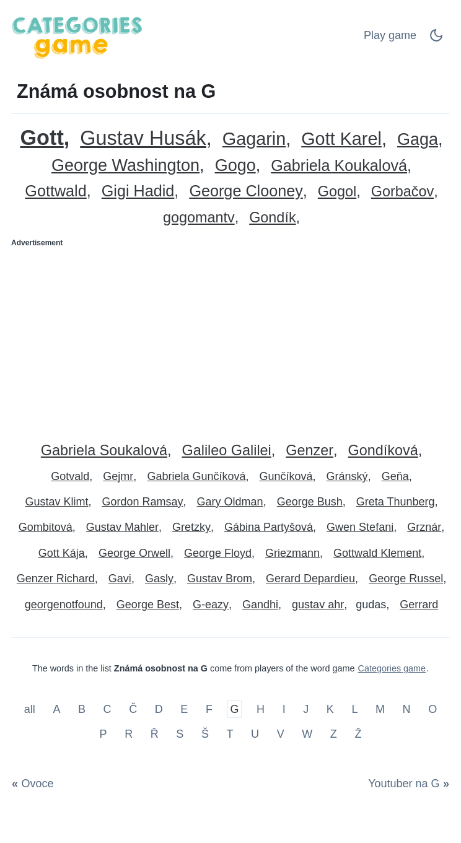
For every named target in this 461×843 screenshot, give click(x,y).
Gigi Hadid (138, 191)
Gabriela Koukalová (339, 166)
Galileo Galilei (226, 450)
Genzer (309, 450)
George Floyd (218, 553)
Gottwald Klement (377, 553)
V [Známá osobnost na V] (280, 733)
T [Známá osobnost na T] (230, 733)
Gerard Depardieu (310, 578)
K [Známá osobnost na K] (330, 709)
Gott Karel (341, 139)
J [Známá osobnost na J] (306, 709)
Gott (42, 138)
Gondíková (383, 450)
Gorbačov (402, 192)
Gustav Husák (143, 138)
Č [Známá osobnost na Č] (133, 709)
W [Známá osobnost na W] (307, 733)
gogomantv (199, 218)
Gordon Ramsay (142, 502)
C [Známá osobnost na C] (107, 709)
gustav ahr (318, 604)
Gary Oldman (230, 502)
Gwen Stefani (360, 527)
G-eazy (211, 604)
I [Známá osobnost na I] (284, 709)
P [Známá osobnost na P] (103, 733)
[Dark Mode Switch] (436, 39)
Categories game (392, 668)
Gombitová (45, 527)
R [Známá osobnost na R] (129, 733)
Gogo (235, 166)
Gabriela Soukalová (104, 450)
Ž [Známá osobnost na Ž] (357, 733)
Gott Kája (61, 553)
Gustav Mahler (122, 527)
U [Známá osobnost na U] (255, 733)
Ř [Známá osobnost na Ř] (155, 733)
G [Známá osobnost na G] (234, 709)
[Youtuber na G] (406, 783)
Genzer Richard (56, 578)
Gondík (272, 218)
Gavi (119, 578)
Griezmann (292, 553)
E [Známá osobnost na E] (184, 709)
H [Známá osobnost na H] (261, 709)
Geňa (395, 476)
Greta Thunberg (395, 502)
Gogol (337, 192)
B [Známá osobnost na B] (82, 709)
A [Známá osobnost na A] (56, 709)
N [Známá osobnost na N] (407, 709)
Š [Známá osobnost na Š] (205, 733)
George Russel (406, 578)
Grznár (424, 527)
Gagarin (254, 139)
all (31, 709)
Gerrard (419, 604)
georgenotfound (64, 604)
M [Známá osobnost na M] (380, 709)
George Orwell (134, 553)
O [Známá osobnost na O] (432, 709)
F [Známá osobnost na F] (209, 709)
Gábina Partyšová (268, 527)
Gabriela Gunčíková (196, 476)
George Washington (125, 166)
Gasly (159, 578)
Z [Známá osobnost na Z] (333, 733)
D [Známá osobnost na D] (159, 709)
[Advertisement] (230, 340)
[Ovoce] (35, 783)
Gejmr (118, 476)
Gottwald (55, 191)
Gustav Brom (219, 578)
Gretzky (191, 527)
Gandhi (260, 604)
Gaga (417, 140)
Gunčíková (286, 476)
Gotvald (70, 476)
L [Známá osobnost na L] (354, 709)
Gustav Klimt (56, 502)
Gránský (347, 476)
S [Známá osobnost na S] (179, 733)
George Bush (310, 502)
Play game (390, 35)
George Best (147, 604)
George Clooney (245, 191)
